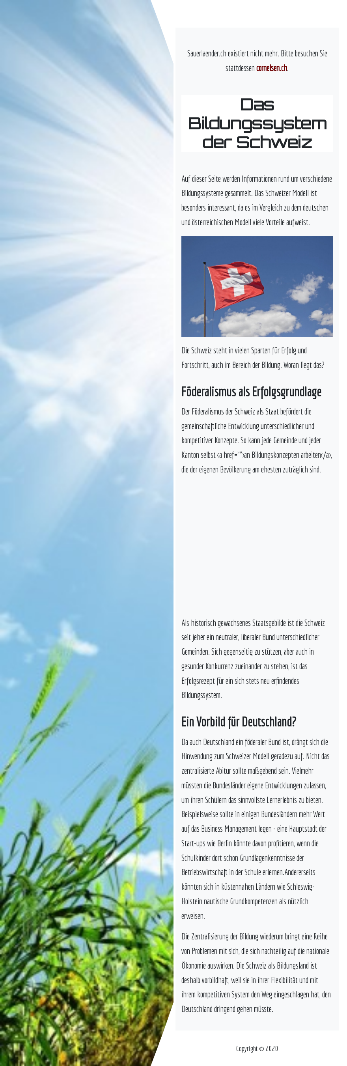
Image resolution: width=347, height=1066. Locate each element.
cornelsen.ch (271, 68)
